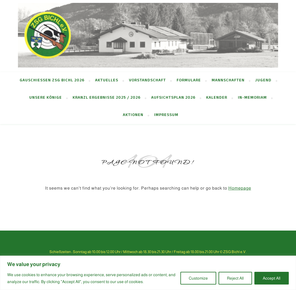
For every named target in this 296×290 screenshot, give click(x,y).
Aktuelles (106, 81)
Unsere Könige (45, 98)
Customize (198, 278)
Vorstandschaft (147, 81)
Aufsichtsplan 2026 (173, 98)
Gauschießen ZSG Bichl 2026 (52, 81)
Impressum (166, 115)
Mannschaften (228, 81)
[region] (148, 273)
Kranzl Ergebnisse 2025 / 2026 (106, 98)
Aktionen (133, 115)
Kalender (216, 98)
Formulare (189, 81)
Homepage (239, 188)
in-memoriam (252, 98)
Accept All (271, 278)
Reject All (235, 278)
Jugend (263, 81)
